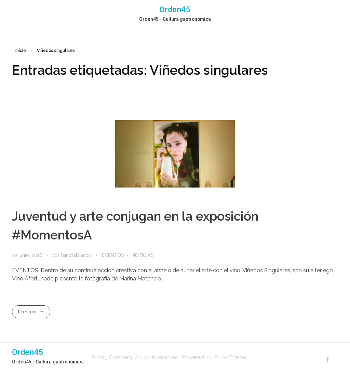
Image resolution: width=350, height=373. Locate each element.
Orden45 (175, 9)
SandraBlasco (77, 255)
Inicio (20, 50)
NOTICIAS (142, 255)
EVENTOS (113, 255)
